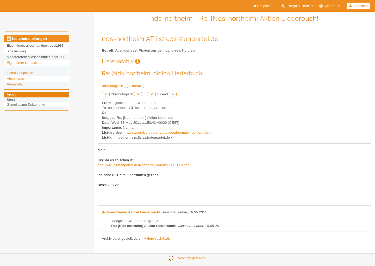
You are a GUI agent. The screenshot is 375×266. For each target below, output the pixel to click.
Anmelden (358, 6)
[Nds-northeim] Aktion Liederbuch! (131, 212)
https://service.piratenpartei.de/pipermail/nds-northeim (168, 132)
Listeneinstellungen (27, 38)
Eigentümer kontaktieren (25, 63)
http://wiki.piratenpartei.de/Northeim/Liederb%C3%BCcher (143, 165)
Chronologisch (112, 86)
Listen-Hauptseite (20, 73)
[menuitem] (264, 6)
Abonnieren (15, 79)
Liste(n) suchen (295, 6)
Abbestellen (15, 84)
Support (327, 6)
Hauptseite (263, 6)
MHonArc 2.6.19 (156, 238)
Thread (135, 86)
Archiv (11, 94)
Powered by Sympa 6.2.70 (191, 258)
